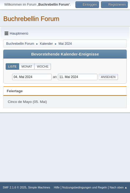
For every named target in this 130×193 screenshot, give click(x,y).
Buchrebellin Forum (31, 18)
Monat (27, 66)
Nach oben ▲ (118, 187)
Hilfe (57, 187)
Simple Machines (39, 187)
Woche (42, 66)
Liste (12, 66)
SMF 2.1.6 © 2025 (14, 187)
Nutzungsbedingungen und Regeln (84, 187)
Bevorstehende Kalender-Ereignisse (65, 54)
